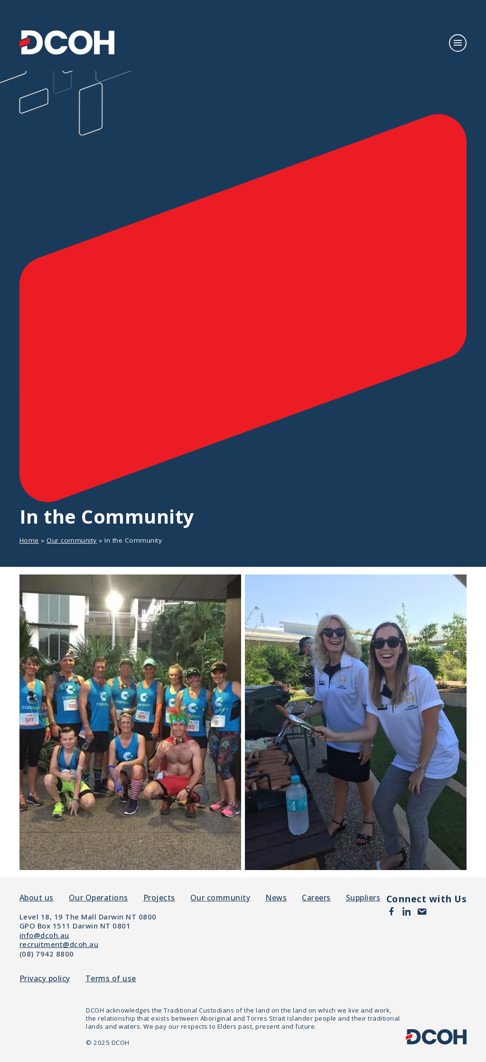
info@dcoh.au (44, 935)
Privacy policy (44, 979)
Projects (159, 897)
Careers (316, 897)
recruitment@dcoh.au (59, 944)
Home (29, 540)
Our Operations (98, 897)
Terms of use (110, 979)
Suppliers (363, 897)
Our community (72, 540)
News (276, 897)
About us (36, 897)
